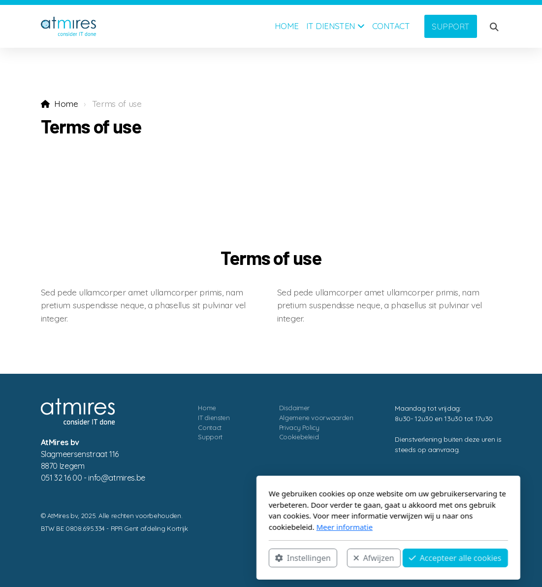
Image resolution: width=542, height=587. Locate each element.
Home (66, 103)
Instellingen (186, 558)
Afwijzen (256, 558)
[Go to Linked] (479, 540)
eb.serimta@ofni (116, 478)
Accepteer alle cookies (337, 558)
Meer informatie (227, 527)
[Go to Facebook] (464, 540)
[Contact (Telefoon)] (494, 540)
